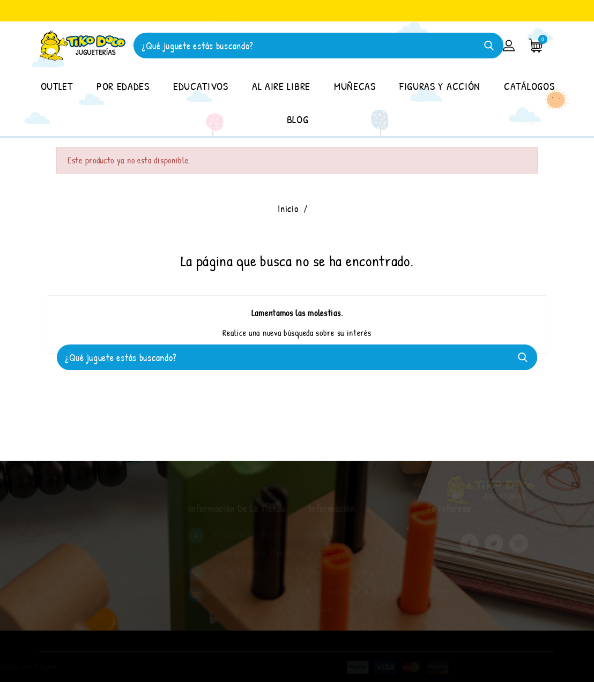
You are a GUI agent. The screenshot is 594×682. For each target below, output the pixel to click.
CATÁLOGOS (529, 86)
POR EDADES (123, 86)
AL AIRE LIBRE (281, 86)
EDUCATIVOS (200, 86)
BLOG (298, 119)
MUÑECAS (355, 86)
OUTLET (57, 86)
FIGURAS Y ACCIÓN (439, 86)
